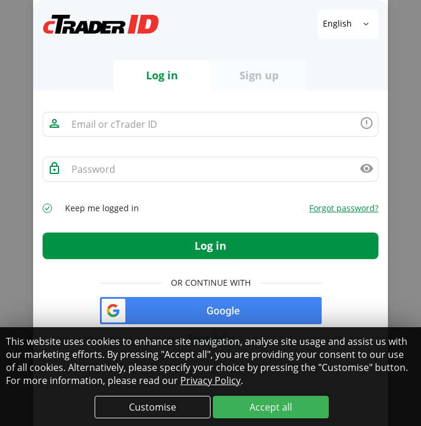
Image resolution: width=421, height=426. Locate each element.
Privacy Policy (210, 380)
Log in (210, 245)
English (338, 23)
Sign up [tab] (258, 75)
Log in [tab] (162, 75)
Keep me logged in (102, 208)
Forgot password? (343, 208)
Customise (152, 407)
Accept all (271, 407)
